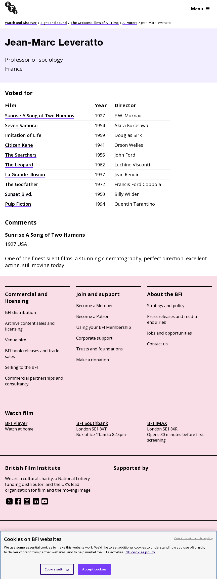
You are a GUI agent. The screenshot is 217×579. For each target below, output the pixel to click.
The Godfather (21, 184)
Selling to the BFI (21, 367)
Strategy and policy (165, 305)
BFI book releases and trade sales (32, 353)
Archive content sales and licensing (30, 326)
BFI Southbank (92, 423)
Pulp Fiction (18, 204)
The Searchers (20, 155)
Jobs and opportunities (169, 333)
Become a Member (94, 305)
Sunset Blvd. (18, 194)
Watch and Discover (21, 22)
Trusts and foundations (99, 349)
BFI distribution (20, 312)
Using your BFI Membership (103, 327)
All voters (129, 22)
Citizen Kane (19, 145)
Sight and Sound (53, 22)
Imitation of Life (23, 135)
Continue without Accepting (193, 541)
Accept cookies (94, 572)
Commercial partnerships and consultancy (34, 381)
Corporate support (94, 338)
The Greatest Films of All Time (95, 22)
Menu (200, 9)
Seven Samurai (21, 125)
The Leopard (19, 165)
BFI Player (16, 423)
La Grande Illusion (25, 174)
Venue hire (15, 340)
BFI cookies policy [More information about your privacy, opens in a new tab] (140, 555)
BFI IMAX (157, 423)
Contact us (157, 344)
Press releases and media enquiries (172, 319)
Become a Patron (92, 316)
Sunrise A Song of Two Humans (39, 116)
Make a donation (92, 360)
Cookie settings (57, 572)
